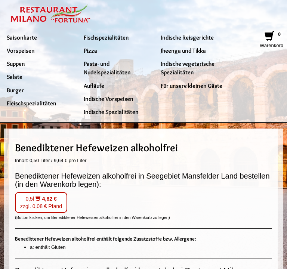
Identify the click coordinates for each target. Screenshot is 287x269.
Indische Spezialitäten (111, 111)
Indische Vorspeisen (108, 98)
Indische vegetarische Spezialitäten (188, 68)
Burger (15, 90)
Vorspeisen (21, 50)
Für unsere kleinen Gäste (191, 85)
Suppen (16, 63)
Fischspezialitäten (106, 37)
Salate (14, 76)
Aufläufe (94, 85)
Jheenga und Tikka (183, 50)
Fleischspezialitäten (31, 103)
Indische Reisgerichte (187, 37)
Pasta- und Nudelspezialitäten (107, 68)
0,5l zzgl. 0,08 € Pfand (41, 202)
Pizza (90, 50)
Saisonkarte (22, 37)
